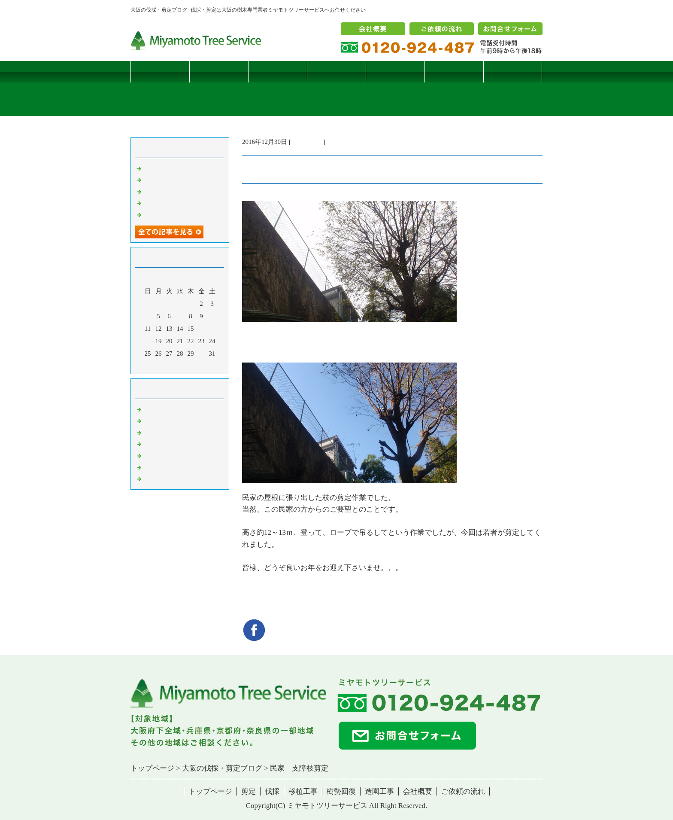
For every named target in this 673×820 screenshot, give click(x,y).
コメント (156, 478)
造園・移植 (159, 466)
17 (212, 328)
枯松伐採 (156, 202)
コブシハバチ (162, 179)
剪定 (219, 71)
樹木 (149, 443)
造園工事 (454, 71)
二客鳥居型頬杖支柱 (172, 191)
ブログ (513, 71)
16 (201, 328)
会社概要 (417, 791)
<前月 (163, 365)
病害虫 (153, 420)
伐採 (277, 71)
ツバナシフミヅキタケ (175, 214)
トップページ (160, 71)
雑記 (149, 432)
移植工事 (336, 71)
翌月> (196, 365)
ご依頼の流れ (463, 791)
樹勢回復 (395, 71)
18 (148, 341)
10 (212, 316)
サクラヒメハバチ (169, 168)
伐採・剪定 (307, 141)
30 (201, 353)
